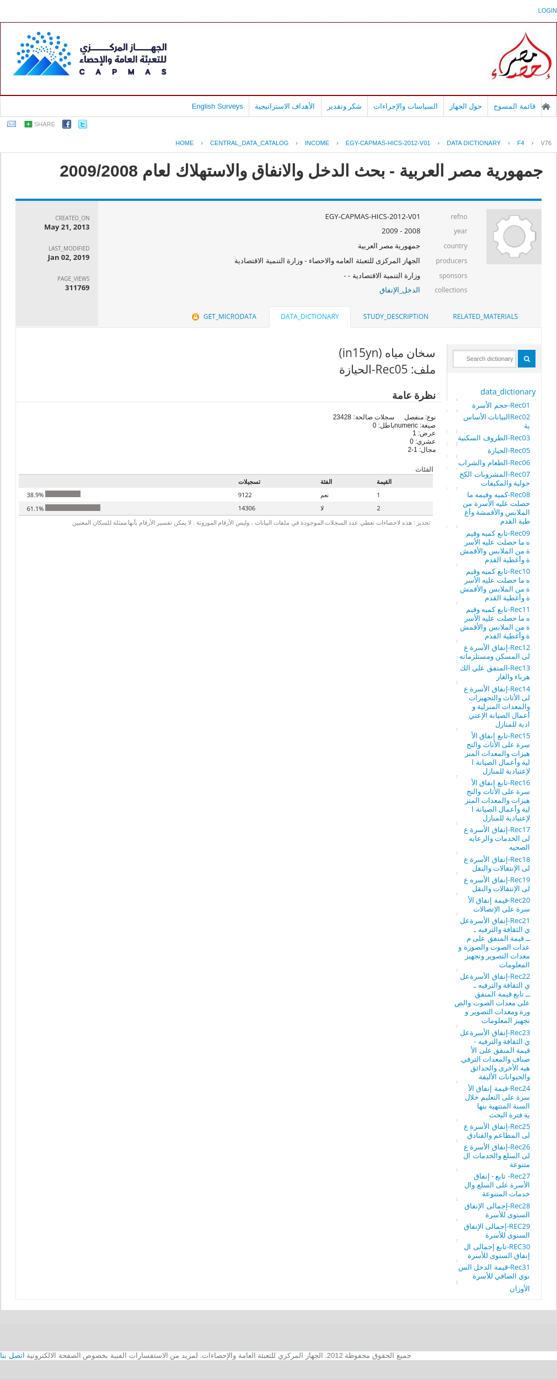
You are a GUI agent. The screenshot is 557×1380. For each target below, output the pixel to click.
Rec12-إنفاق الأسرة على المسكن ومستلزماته (495, 651)
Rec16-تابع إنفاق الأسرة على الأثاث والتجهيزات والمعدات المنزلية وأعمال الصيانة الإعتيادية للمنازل (498, 800)
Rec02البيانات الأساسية (497, 421)
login (547, 10)
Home (184, 143)
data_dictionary (507, 391)
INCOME (317, 143)
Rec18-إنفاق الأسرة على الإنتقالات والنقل (497, 863)
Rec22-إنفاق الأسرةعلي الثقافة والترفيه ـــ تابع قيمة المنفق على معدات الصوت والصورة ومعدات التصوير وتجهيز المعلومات (492, 998)
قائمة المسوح (514, 106)
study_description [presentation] (396, 316)
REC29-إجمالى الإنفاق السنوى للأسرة (497, 1230)
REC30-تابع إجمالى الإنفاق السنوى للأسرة (497, 1251)
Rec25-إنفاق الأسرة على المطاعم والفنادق (497, 1130)
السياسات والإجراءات (405, 106)
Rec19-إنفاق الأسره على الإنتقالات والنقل (497, 884)
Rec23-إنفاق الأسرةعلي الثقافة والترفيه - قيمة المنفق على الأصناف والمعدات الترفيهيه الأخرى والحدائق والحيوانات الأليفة (495, 1054)
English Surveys (217, 106)
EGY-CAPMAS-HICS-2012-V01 (388, 143)
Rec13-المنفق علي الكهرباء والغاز (495, 672)
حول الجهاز (466, 106)
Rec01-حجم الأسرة (501, 405)
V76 (545, 143)
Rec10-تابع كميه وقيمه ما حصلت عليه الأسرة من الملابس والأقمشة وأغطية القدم (495, 584)
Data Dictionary (474, 143)
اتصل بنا (12, 1355)
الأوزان (520, 1288)
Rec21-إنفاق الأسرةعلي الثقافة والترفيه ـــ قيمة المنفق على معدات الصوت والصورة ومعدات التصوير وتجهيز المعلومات (494, 942)
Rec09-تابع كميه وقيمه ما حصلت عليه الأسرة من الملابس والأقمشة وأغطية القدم (495, 546)
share (44, 124)
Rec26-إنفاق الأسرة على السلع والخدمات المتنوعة (496, 1155)
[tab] (485, 316)
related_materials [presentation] (485, 316)
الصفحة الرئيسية (546, 106)
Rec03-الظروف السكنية (494, 437)
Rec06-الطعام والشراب (494, 462)
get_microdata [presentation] (223, 316)
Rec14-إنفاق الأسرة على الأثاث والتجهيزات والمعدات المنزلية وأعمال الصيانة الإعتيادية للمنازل (497, 706)
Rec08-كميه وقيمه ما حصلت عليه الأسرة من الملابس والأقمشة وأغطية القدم (496, 507)
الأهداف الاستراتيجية (285, 106)
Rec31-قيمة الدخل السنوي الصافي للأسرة (494, 1271)
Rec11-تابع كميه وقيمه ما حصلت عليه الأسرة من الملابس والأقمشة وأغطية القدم (495, 622)
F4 (520, 143)
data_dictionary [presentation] (310, 316)
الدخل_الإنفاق (400, 290)
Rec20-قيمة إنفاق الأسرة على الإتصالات (499, 904)
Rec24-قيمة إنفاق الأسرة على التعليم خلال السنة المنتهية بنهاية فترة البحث (497, 1101)
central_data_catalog (249, 143)
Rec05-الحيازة (509, 450)
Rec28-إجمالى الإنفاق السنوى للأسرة (497, 1210)
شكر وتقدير (344, 106)
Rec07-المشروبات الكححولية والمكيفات (494, 478)
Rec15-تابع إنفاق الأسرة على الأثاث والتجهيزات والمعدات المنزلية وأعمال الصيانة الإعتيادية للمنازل (498, 753)
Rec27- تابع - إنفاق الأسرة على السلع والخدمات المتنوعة (497, 1184)
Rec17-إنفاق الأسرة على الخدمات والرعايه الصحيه (497, 838)
